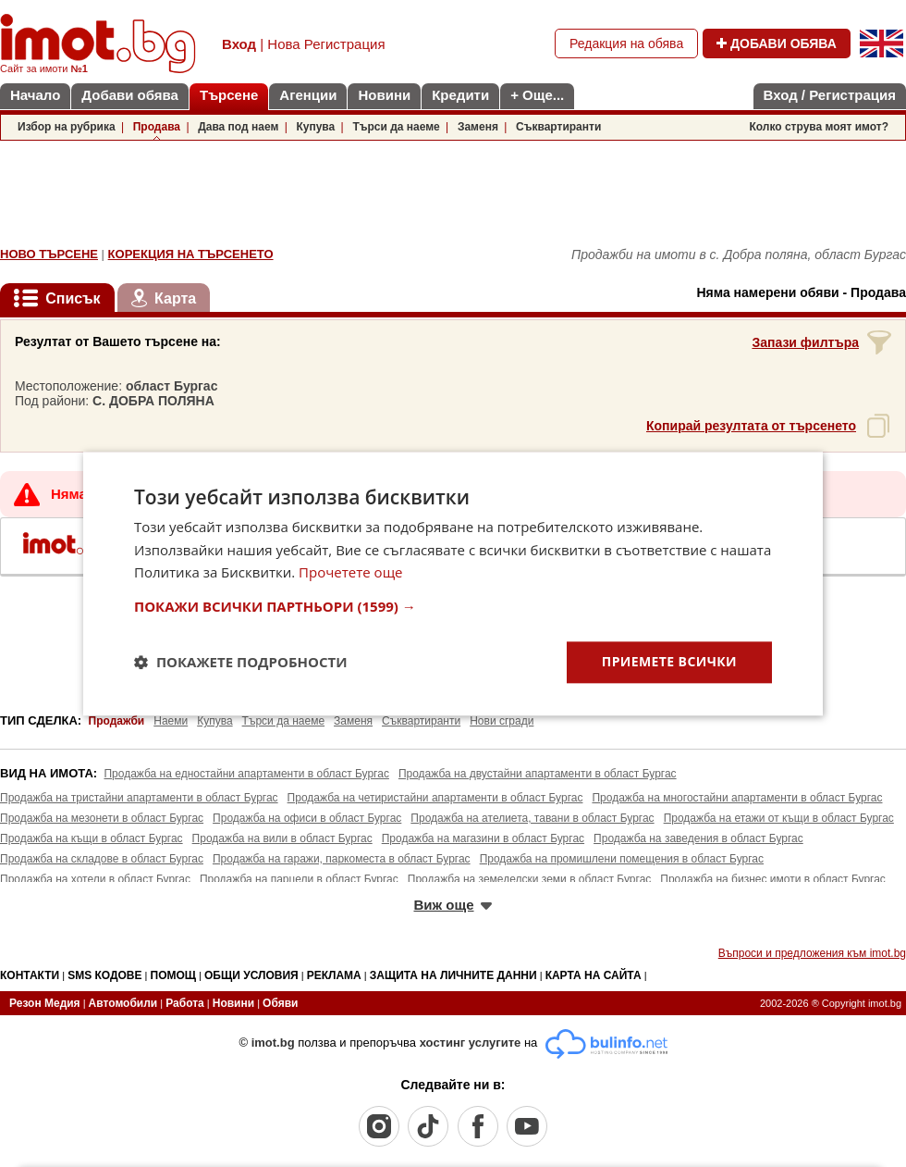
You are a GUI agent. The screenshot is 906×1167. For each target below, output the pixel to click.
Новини (384, 95)
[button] (453, 606)
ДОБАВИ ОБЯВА (776, 43)
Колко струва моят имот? (818, 126)
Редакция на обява (626, 43)
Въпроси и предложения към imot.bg (812, 953)
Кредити (460, 95)
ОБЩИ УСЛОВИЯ (251, 975)
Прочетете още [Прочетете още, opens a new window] (350, 573)
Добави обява (129, 95)
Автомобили (123, 1003)
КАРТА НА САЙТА (593, 975)
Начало (35, 95)
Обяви (280, 1003)
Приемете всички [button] (669, 661)
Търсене (229, 95)
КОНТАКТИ (29, 975)
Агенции (308, 95)
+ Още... (537, 95)
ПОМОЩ (174, 975)
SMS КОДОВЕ (104, 975)
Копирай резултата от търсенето (751, 425)
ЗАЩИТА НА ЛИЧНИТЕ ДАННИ (453, 975)
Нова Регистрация (326, 44)
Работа (184, 1003)
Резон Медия (44, 1003)
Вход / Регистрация (830, 95)
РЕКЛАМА (334, 975)
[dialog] (453, 583)
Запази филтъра (805, 342)
